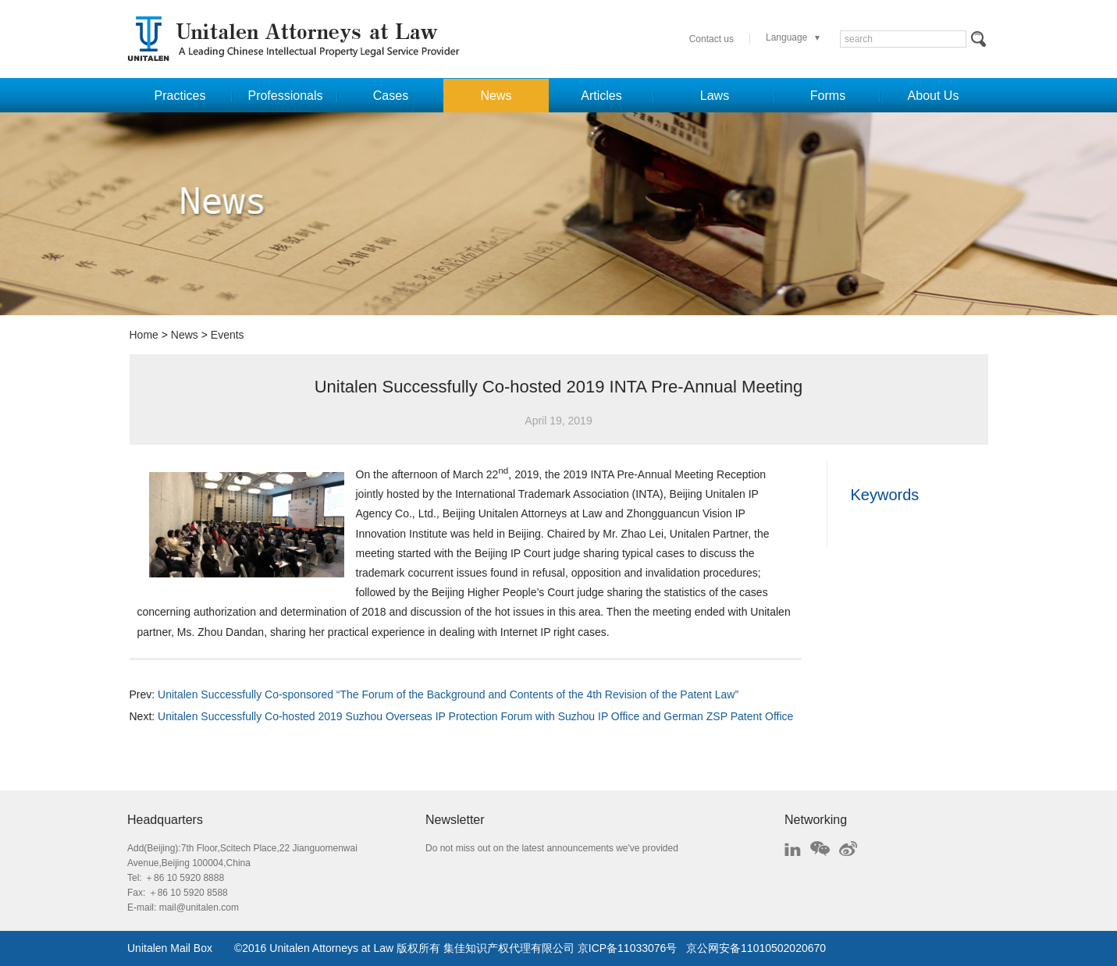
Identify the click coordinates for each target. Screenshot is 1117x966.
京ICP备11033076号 (628, 948)
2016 (254, 948)
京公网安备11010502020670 (756, 948)
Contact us (711, 39)
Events (227, 335)
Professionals (284, 95)
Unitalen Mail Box (169, 948)
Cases (390, 95)
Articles (601, 95)
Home (144, 335)
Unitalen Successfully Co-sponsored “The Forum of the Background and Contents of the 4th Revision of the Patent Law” (448, 694)
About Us (933, 95)
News (495, 95)
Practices (180, 95)
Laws (714, 95)
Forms (827, 95)
